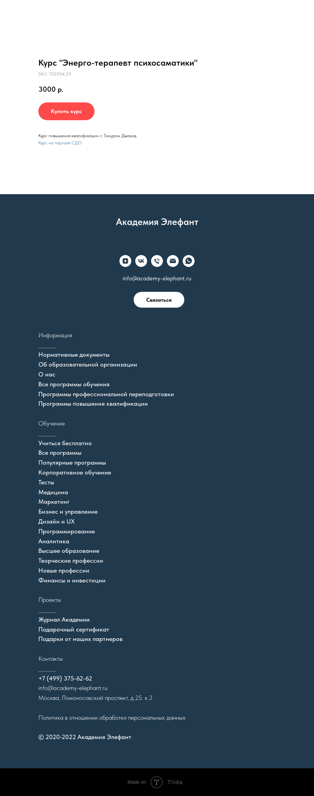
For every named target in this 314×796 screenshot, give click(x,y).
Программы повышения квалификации (93, 403)
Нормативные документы (74, 354)
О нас (46, 374)
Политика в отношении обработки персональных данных (111, 717)
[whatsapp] (189, 261)
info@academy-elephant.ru (157, 278)
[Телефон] (157, 261)
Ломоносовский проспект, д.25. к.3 (107, 697)
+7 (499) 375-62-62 (65, 678)
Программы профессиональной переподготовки (106, 394)
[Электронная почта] (173, 261)
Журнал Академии (64, 619)
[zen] (125, 261)
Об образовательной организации (87, 364)
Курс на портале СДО (60, 143)
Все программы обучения (74, 384)
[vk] (141, 261)
